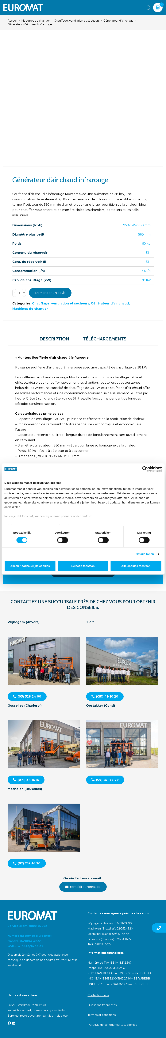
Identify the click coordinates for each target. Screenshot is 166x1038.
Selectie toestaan (83, 566)
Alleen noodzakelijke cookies (30, 566)
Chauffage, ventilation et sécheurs (76, 20)
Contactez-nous (98, 995)
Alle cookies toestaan (135, 566)
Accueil (12, 20)
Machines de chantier (35, 20)
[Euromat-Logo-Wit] (23, 7)
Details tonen (145, 554)
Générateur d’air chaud (118, 20)
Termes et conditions (102, 1015)
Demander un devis (50, 293)
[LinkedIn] (13, 1023)
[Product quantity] (19, 293)
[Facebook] (9, 1023)
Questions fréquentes (102, 1005)
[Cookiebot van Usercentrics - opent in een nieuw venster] (145, 469)
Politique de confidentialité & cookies (112, 1024)
